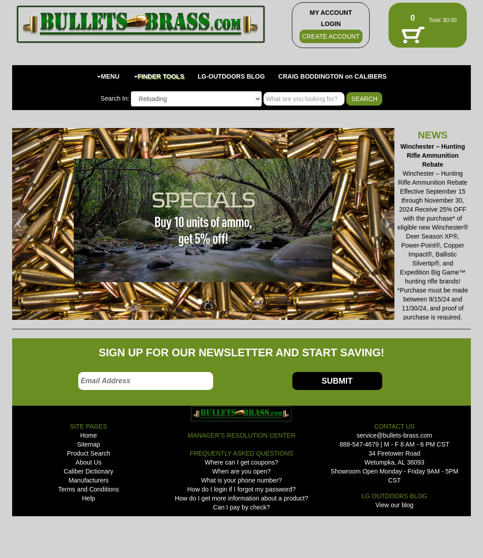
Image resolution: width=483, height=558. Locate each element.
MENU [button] (108, 76)
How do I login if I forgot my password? (241, 489)
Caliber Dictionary (88, 471)
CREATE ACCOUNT (331, 36)
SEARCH (364, 98)
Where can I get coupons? (241, 462)
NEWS (432, 135)
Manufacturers (88, 480)
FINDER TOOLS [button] (159, 76)
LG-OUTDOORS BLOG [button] (231, 76)
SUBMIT (337, 380)
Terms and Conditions (88, 489)
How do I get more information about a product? (242, 498)
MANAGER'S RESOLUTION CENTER (241, 435)
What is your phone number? (241, 480)
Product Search (89, 453)
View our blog (395, 505)
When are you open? (241, 471)
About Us (89, 462)
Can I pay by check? (241, 507)
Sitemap (88, 444)
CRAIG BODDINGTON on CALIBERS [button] (332, 76)
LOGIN (330, 23)
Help (88, 498)
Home (88, 435)
